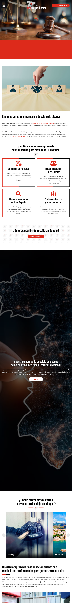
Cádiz (25, 136)
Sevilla (19, 136)
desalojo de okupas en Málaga (43, 123)
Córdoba (13, 136)
